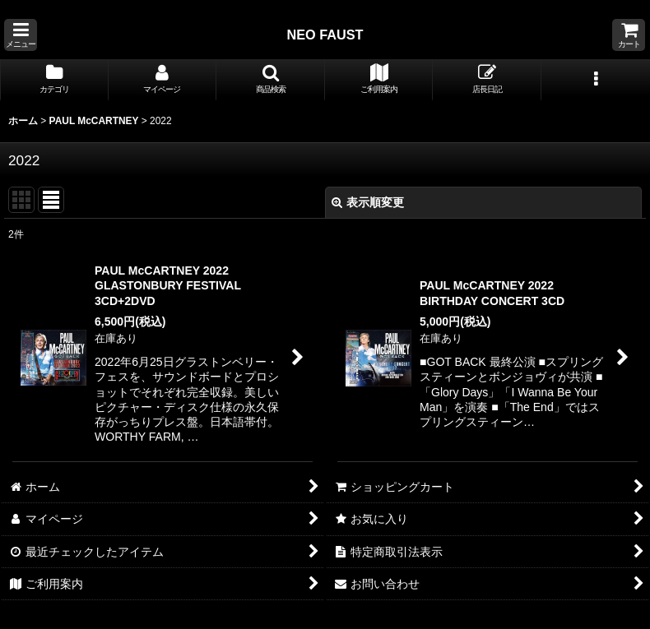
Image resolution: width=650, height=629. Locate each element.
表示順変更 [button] (368, 202)
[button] (20, 35)
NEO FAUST (324, 34)
